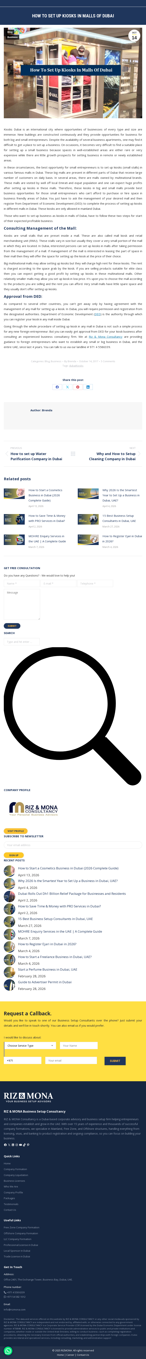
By (70, 361)
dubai (72, 365)
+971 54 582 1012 (14, 1296)
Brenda (41, 410)
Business (12, 37)
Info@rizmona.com (14, 1309)
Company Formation (15, 1169)
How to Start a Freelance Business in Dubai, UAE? (55, 957)
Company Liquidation (16, 1175)
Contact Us (10, 1210)
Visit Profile (16, 831)
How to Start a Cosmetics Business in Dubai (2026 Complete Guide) (45, 495)
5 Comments (108, 361)
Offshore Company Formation (21, 1233)
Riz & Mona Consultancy (105, 337)
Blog (10, 32)
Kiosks (79, 365)
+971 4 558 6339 (14, 1292)
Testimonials (11, 1204)
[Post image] (14, 493)
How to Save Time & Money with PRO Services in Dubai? (47, 518)
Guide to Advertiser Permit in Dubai (45, 982)
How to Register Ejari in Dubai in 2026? (122, 538)
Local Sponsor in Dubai (17, 1250)
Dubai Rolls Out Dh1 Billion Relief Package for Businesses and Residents (72, 893)
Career (70, 1355)
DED (98, 314)
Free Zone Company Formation (21, 1227)
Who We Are (11, 1186)
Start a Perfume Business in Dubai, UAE (47, 969)
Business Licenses (14, 1180)
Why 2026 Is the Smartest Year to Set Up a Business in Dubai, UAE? (121, 495)
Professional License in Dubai (21, 1245)
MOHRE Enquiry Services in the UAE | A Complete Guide (47, 538)
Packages (9, 1198)
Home (7, 1163)
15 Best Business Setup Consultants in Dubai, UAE (119, 518)
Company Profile (13, 1192)
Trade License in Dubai (17, 1256)
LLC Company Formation (17, 1239)
